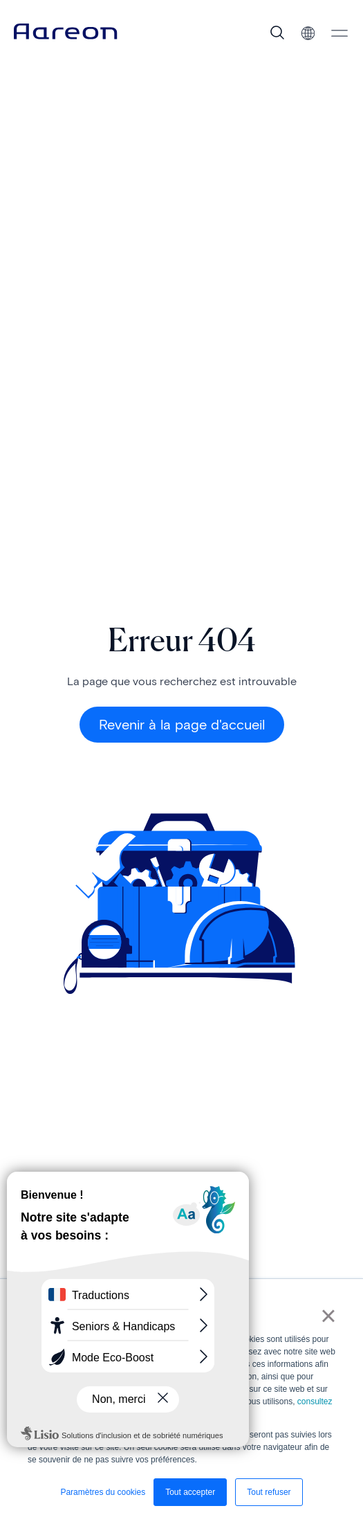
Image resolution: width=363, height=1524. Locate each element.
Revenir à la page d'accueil (182, 724)
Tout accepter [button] (190, 1492)
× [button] (328, 1315)
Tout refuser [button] (268, 1492)
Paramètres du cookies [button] (102, 1492)
